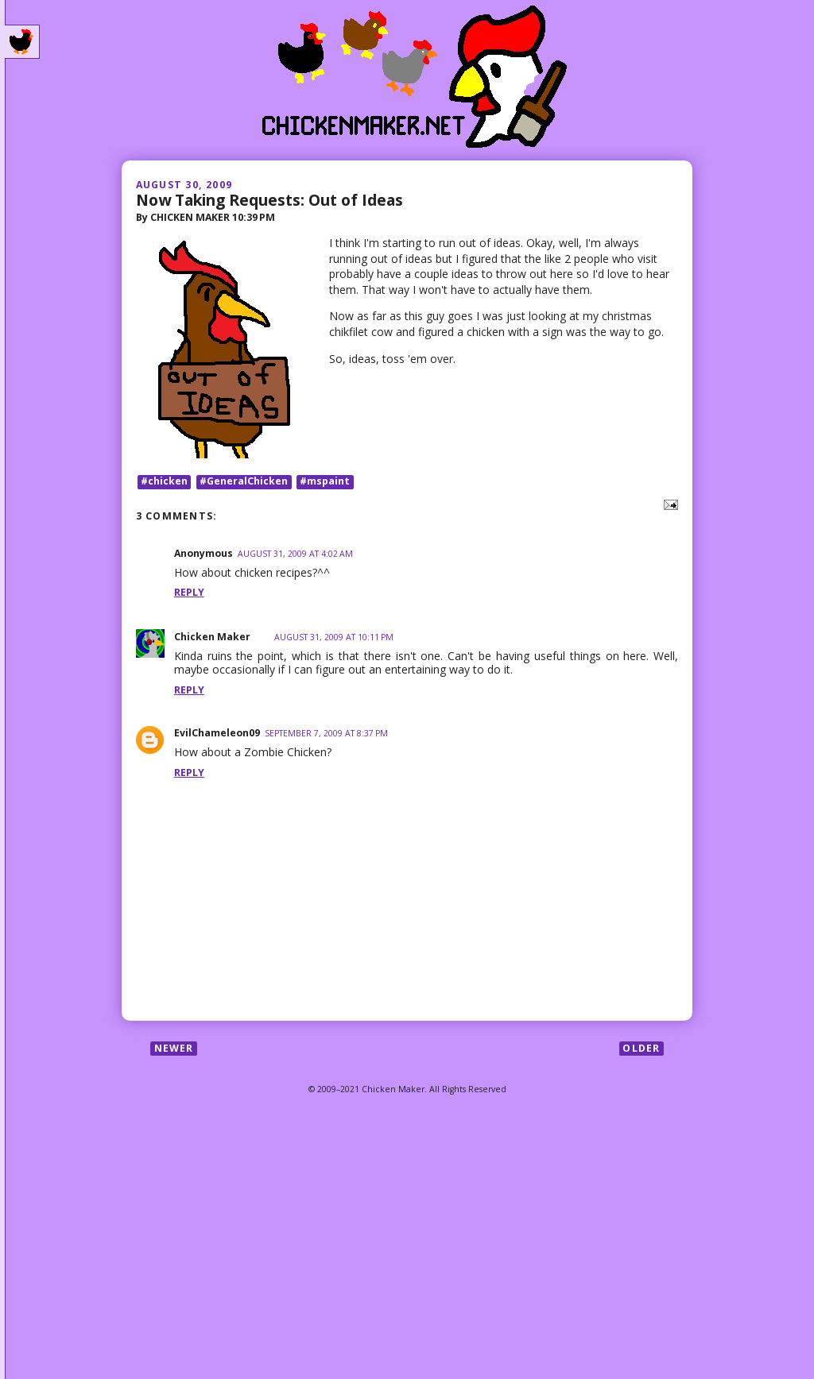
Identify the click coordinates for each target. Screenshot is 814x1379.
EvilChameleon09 (217, 733)
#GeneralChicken (244, 482)
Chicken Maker (212, 636)
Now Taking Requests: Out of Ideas (269, 200)
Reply (189, 592)
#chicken (164, 482)
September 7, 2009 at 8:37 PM (326, 733)
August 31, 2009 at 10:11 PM (333, 637)
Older (641, 1048)
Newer (174, 1048)
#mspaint (325, 482)
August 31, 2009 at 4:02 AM (295, 553)
